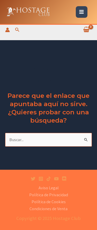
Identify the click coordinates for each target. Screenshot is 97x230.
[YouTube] (56, 178)
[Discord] (64, 178)
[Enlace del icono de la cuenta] (7, 30)
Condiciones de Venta (48, 208)
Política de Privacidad (48, 194)
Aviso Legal (49, 187)
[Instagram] (41, 178)
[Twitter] (33, 178)
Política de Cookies (49, 201)
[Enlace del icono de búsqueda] (17, 30)
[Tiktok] (48, 178)
